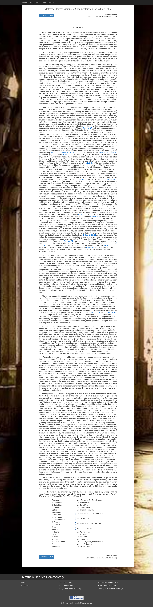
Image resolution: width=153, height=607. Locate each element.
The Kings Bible (47, 2)
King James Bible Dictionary (70, 588)
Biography (34, 2)
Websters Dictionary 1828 (107, 582)
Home (24, 2)
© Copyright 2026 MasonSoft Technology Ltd (76, 603)
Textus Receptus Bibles (106, 585)
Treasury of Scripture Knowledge (110, 588)
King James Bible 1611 (68, 585)
